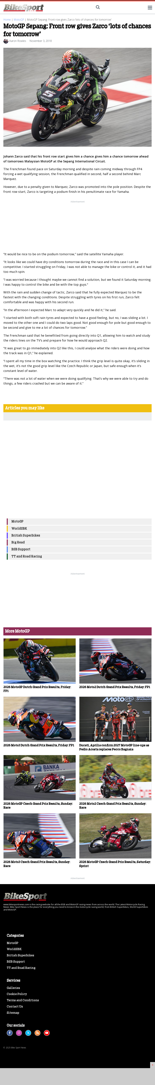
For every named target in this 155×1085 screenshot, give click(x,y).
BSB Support (20, 549)
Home (7, 19)
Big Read (18, 542)
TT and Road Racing (26, 556)
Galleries (13, 988)
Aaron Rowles (17, 41)
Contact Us (15, 1006)
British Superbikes (25, 535)
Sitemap (13, 1012)
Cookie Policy (17, 994)
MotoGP (19, 19)
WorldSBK (19, 528)
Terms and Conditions (23, 1000)
